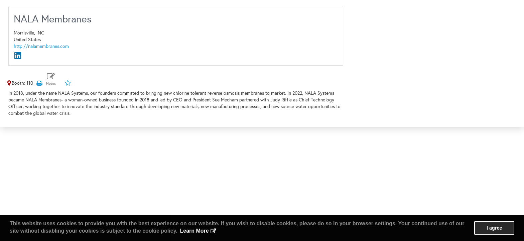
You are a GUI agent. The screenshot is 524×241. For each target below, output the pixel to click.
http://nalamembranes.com (41, 46)
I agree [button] (494, 228)
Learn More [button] (194, 231)
